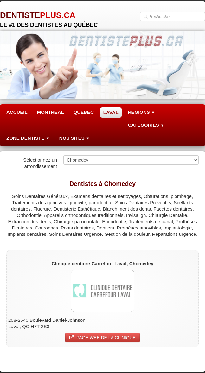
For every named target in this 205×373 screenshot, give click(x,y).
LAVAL (111, 112)
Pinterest (189, 359)
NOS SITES (74, 138)
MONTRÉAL (50, 112)
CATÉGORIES (146, 125)
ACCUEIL (17, 112)
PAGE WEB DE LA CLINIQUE (102, 337)
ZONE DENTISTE (28, 138)
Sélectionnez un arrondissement (40, 163)
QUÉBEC (84, 112)
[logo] (49, 17)
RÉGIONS (141, 112)
